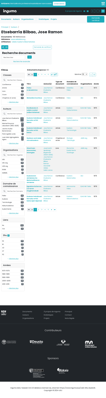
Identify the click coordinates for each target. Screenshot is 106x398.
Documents (6, 19)
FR (103, 11)
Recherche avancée (21, 61)
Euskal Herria (71, 150)
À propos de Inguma (73, 11)
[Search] (13, 57)
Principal (4, 27)
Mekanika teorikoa (34, 98)
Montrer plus (12, 102)
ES (96, 11)
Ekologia (70, 138)
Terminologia (71, 130)
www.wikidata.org (18, 39)
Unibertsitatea (72, 110)
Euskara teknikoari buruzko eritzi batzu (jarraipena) (34, 198)
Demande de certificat (42, 47)
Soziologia (70, 153)
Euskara (69, 108)
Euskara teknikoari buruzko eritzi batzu (34, 120)
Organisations (27, 19)
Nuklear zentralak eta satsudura (34, 139)
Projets (54, 19)
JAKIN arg (84, 138)
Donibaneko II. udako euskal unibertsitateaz (33, 110)
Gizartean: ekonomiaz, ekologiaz (31, 150)
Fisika (68, 90)
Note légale (69, 318)
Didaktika (70, 88)
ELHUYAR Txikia (86, 108)
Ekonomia (70, 148)
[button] (6, 47)
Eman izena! (59, 3)
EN (99, 11)
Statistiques (44, 19)
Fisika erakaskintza (32, 89)
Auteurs (16, 19)
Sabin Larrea (48, 170)
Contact (68, 315)
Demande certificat (96, 19)
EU (93, 11)
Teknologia (71, 140)
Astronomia (71, 186)
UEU (82, 88)
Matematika (71, 178)
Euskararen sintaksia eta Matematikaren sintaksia (33, 179)
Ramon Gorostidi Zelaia (47, 166)
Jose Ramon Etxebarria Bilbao (48, 90)
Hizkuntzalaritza (72, 120)
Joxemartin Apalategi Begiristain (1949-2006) (48, 151)
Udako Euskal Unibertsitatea (23, 42)
